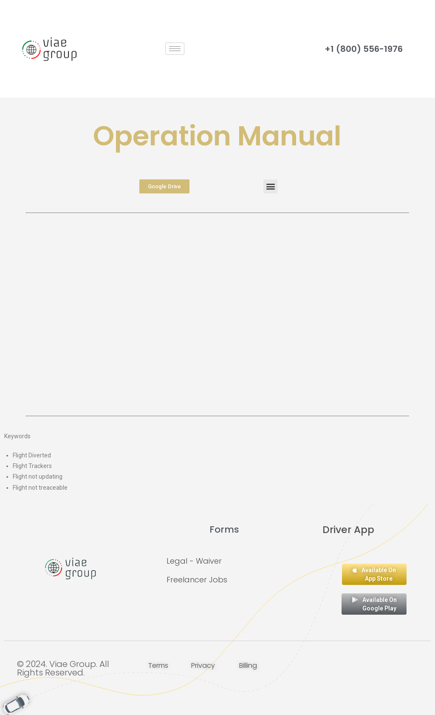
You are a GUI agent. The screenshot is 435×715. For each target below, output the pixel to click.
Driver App (348, 529)
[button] (270, 186)
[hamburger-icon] (174, 49)
